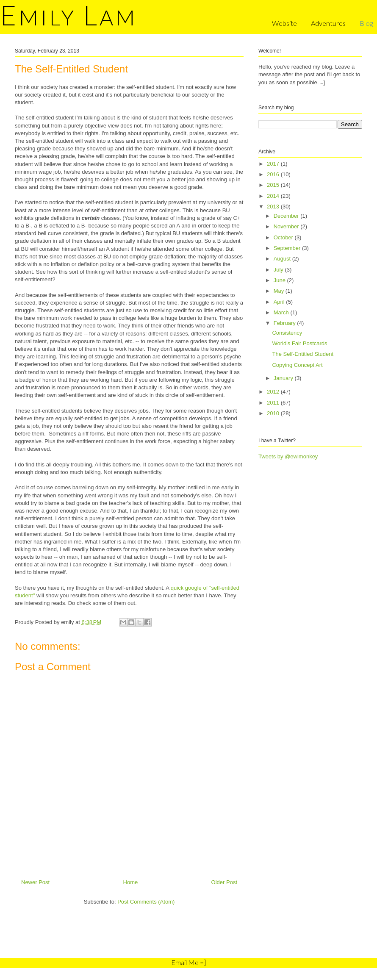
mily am (68, 17)
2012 (274, 391)
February (285, 323)
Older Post (224, 882)
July (279, 269)
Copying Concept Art (297, 365)
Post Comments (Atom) (146, 902)
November (287, 226)
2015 (274, 185)
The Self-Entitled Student (302, 354)
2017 (274, 164)
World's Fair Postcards (299, 343)
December (287, 216)
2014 (274, 196)
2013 (274, 206)
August (283, 258)
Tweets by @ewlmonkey (288, 456)
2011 (274, 402)
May (280, 291)
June (280, 280)
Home (130, 882)
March (282, 312)
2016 (274, 174)
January (284, 378)
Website (284, 23)
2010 (274, 413)
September (288, 248)
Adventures (328, 23)
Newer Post (35, 882)
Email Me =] (188, 962)
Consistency (287, 333)
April (280, 302)
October (284, 237)
